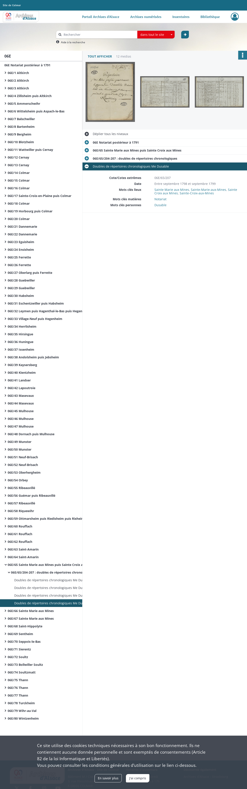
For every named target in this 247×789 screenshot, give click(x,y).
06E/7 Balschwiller (21, 119)
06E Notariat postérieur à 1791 (27, 65)
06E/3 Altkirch (18, 88)
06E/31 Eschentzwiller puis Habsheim (36, 303)
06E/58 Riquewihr (21, 511)
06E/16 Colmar (19, 188)
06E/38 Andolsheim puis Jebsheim (33, 357)
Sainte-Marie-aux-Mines (208, 190)
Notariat (160, 199)
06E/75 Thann (18, 680)
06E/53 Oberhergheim (24, 472)
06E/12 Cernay (18, 157)
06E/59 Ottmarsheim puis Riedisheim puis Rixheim (46, 518)
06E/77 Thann (18, 695)
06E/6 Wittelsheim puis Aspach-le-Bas (36, 111)
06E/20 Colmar (19, 219)
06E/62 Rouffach (20, 542)
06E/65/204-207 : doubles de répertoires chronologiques (53, 572)
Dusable (160, 205)
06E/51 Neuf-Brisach (23, 457)
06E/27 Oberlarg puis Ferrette (30, 273)
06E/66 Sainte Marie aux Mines (31, 611)
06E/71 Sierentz (19, 649)
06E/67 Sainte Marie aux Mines (31, 618)
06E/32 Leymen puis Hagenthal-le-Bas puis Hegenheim (49, 311)
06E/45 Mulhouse (21, 411)
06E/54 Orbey (18, 480)
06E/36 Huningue (20, 342)
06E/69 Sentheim (20, 634)
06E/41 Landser (19, 380)
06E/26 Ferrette (19, 265)
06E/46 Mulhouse (21, 419)
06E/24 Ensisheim (21, 249)
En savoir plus (108, 778)
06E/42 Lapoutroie (21, 388)
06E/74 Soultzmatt (22, 672)
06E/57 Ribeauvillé (21, 503)
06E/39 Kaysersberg (22, 365)
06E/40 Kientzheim (22, 372)
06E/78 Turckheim (21, 703)
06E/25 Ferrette (19, 257)
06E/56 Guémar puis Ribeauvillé (31, 495)
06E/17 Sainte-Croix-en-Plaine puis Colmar (39, 196)
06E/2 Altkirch (18, 80)
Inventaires (181, 16)
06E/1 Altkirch (18, 73)
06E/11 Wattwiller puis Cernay (30, 150)
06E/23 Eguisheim (21, 242)
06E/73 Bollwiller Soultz (25, 665)
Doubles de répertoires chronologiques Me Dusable (52, 580)
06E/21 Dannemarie (22, 226)
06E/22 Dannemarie (22, 234)
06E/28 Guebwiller (21, 280)
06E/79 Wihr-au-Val (22, 711)
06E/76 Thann (18, 688)
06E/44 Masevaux (21, 403)
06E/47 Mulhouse (21, 426)
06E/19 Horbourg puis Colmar (30, 211)
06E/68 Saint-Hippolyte (25, 626)
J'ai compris (137, 778)
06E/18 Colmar (19, 203)
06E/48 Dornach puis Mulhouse (31, 434)
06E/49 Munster (19, 442)
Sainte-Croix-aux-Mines (197, 193)
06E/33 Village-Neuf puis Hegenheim (35, 319)
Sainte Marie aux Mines (171, 190)
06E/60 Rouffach (20, 526)
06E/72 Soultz (18, 657)
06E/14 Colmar (19, 173)
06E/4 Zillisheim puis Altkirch (30, 96)
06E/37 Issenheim (21, 349)
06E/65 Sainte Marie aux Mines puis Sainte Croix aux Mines (51, 565)
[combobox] (156, 35)
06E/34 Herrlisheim (22, 326)
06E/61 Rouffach (20, 534)
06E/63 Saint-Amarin (23, 549)
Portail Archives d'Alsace (100, 16)
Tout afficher (100, 56)
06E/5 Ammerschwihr (24, 103)
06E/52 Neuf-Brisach (23, 465)
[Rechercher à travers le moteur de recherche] (99, 34)
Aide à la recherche (73, 42)
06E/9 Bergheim (19, 134)
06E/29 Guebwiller (21, 288)
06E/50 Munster (19, 449)
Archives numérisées (145, 16)
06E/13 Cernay (18, 165)
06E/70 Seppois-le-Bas (24, 641)
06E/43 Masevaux (21, 396)
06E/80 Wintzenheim (23, 718)
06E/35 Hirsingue (20, 334)
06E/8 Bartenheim (21, 127)
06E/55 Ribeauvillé (21, 488)
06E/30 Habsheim (21, 296)
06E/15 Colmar (19, 180)
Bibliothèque (210, 16)
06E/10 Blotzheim (21, 142)
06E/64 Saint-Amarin (23, 557)
